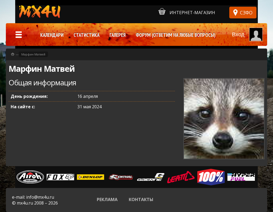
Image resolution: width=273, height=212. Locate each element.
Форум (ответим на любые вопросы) (175, 35)
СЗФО (246, 12)
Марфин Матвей (33, 54)
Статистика (86, 35)
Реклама (107, 199)
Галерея (118, 35)
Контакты (141, 199)
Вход (238, 34)
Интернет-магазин (186, 11)
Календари (51, 35)
